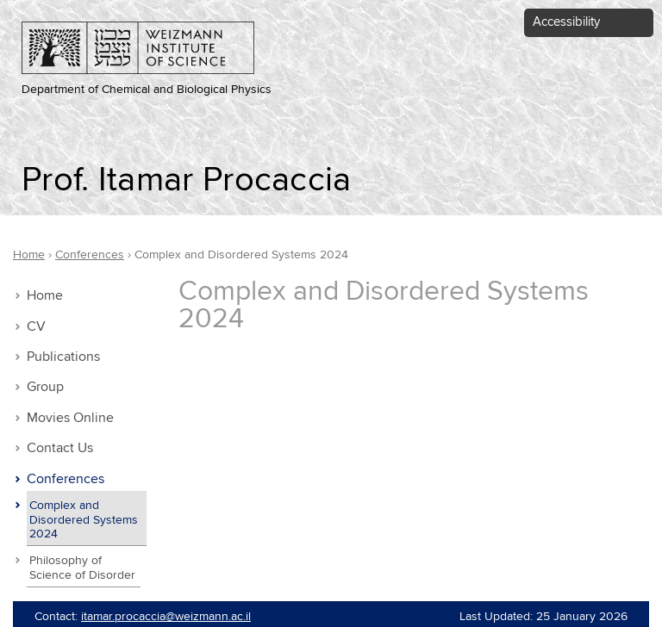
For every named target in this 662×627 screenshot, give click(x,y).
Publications (63, 357)
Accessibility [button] (566, 22)
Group (45, 387)
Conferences (65, 479)
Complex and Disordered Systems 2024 (83, 520)
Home (45, 296)
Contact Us (60, 448)
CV (36, 327)
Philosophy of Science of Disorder (82, 568)
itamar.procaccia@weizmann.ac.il (166, 616)
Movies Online (70, 418)
